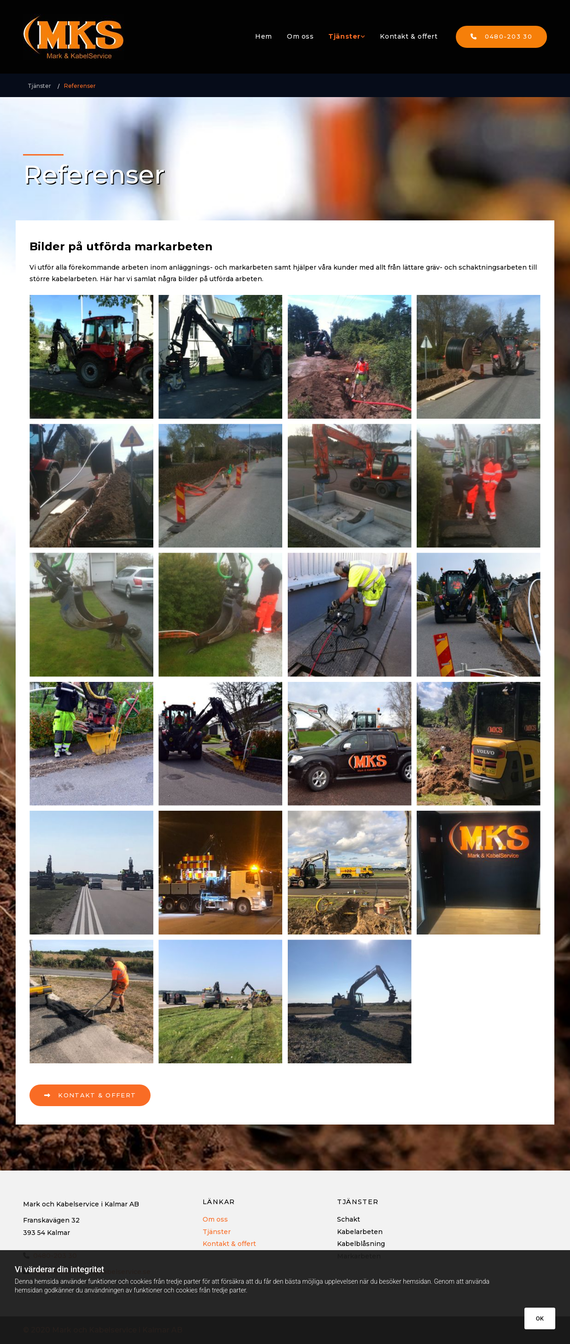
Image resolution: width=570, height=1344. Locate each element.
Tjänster (344, 36)
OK (540, 1318)
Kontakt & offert (408, 36)
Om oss (300, 36)
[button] (501, 37)
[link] (346, 36)
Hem (263, 36)
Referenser (80, 85)
